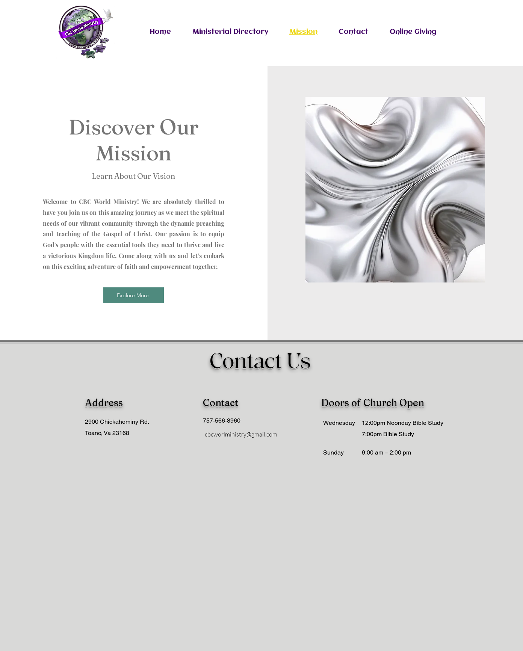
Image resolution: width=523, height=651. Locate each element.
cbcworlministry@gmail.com (241, 434)
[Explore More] (133, 295)
